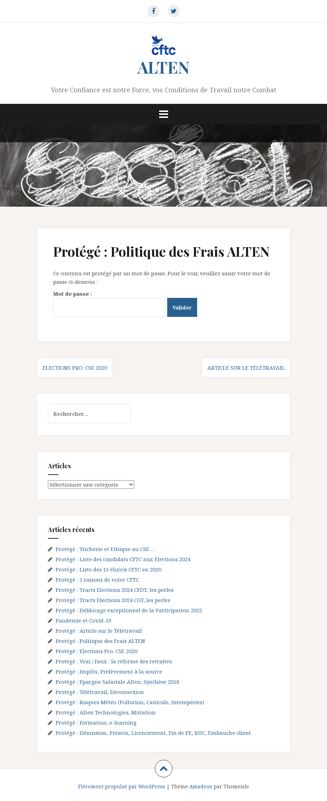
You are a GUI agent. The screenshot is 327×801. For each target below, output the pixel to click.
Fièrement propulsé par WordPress (121, 786)
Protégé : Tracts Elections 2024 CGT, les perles (113, 599)
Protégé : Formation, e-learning (96, 722)
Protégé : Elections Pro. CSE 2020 (96, 651)
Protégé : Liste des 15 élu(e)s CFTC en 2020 (108, 569)
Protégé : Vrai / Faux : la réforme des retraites (114, 661)
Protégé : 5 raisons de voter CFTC (97, 579)
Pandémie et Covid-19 (83, 620)
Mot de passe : (109, 303)
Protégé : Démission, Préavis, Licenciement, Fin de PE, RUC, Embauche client (153, 732)
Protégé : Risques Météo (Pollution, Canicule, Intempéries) (130, 702)
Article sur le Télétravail (246, 367)
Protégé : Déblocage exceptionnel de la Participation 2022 (129, 610)
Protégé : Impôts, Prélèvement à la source (109, 671)
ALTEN (163, 67)
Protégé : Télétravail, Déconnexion (100, 691)
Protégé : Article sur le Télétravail (99, 630)
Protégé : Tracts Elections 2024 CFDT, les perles (115, 589)
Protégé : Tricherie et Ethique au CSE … (106, 548)
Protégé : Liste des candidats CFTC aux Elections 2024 (123, 559)
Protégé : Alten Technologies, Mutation (106, 712)
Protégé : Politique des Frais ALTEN (100, 640)
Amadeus (200, 786)
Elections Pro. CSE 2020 (75, 367)
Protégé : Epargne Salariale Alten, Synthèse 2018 (117, 681)
